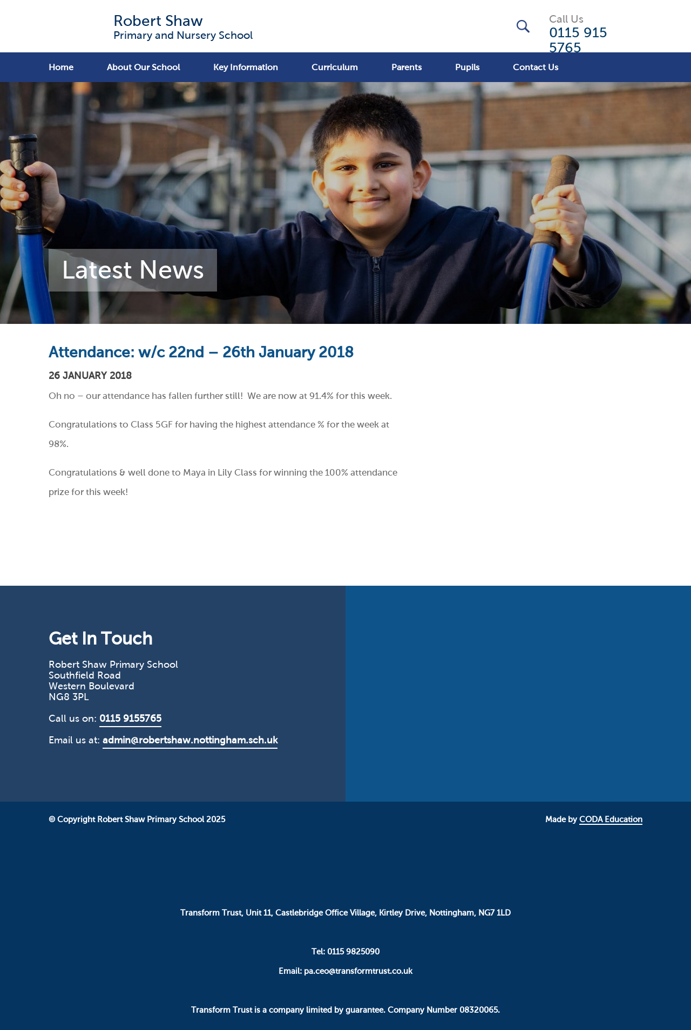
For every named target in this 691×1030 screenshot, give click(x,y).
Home (61, 67)
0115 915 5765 (578, 40)
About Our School (143, 67)
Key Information (245, 67)
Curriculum (334, 67)
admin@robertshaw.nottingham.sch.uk (190, 740)
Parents (406, 67)
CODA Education (610, 819)
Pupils (467, 67)
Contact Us (535, 67)
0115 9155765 (130, 718)
